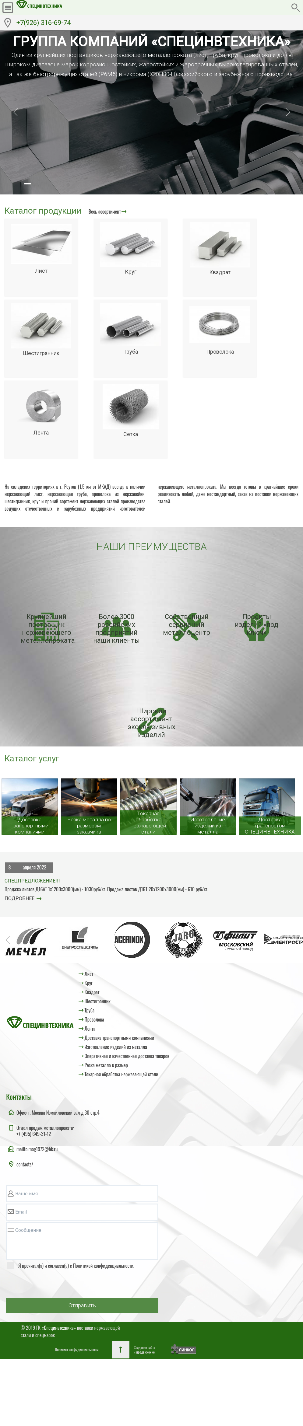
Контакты (19, 1096)
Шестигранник (98, 1001)
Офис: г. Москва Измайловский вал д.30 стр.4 (58, 1112)
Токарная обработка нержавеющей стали (121, 1074)
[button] (27, 183)
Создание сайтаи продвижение (144, 1349)
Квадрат (92, 992)
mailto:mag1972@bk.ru (37, 1149)
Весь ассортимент (105, 211)
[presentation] (52, 1285)
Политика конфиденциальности (77, 1349)
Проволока (94, 1019)
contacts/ (24, 1164)
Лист (89, 973)
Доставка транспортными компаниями (119, 1037)
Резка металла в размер (106, 1065)
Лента (90, 1028)
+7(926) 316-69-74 (43, 22)
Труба (90, 1010)
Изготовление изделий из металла (116, 1046)
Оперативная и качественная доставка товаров (127, 1056)
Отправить (82, 1305)
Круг (89, 983)
